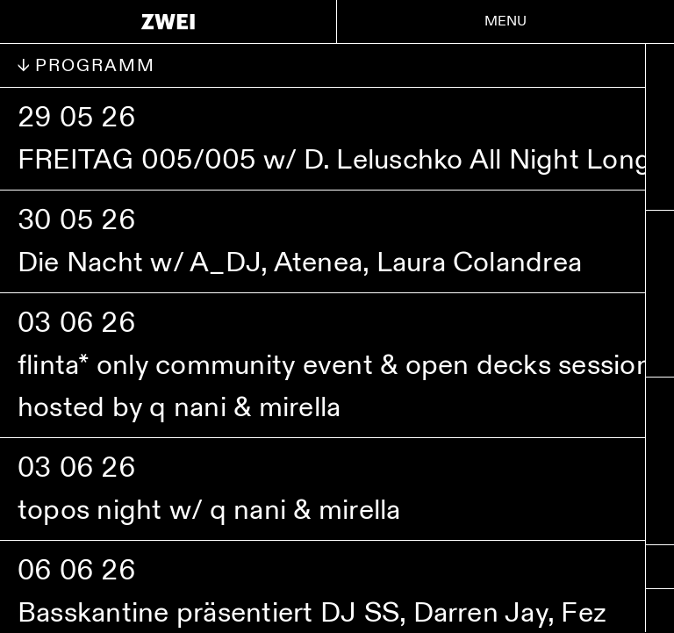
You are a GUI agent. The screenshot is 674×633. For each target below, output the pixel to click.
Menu (505, 21)
